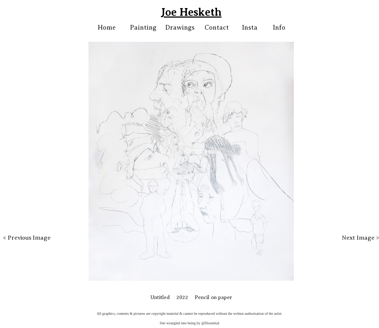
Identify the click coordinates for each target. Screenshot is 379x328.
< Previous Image (27, 238)
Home (107, 27)
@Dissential (210, 323)
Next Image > (360, 238)
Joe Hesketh (190, 12)
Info (279, 27)
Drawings (180, 27)
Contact (217, 27)
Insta (249, 27)
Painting (143, 27)
